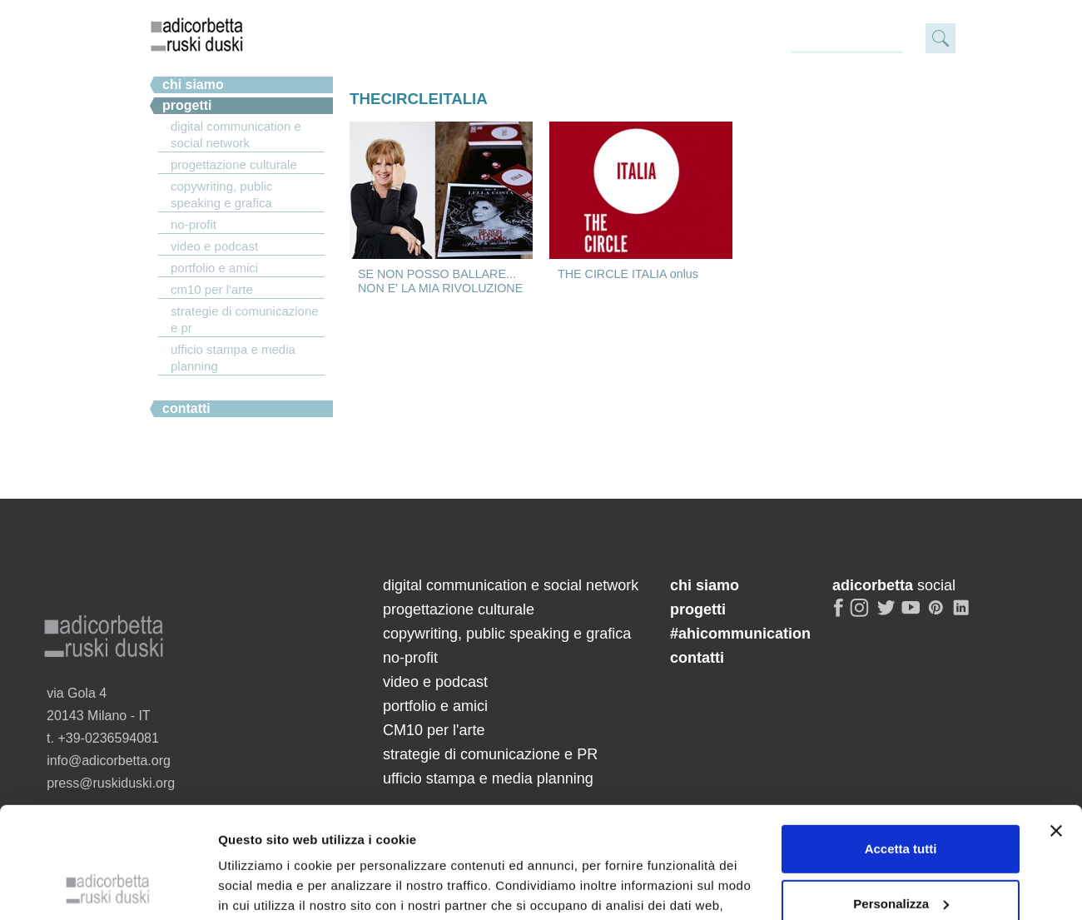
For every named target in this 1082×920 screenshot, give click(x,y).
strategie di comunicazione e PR (245, 319)
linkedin (964, 614)
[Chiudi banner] (1056, 645)
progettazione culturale (234, 164)
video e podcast (214, 246)
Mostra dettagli (263, 805)
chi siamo (193, 84)
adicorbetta (197, 34)
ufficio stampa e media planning (233, 357)
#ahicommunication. (226, 387)
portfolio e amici (214, 268)
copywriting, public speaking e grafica (222, 194)
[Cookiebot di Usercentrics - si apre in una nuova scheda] (108, 805)
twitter (886, 614)
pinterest (938, 614)
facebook (839, 614)
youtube (912, 614)
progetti (698, 609)
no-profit (193, 224)
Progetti (187, 105)
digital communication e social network (236, 134)
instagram (860, 614)
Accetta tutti (901, 663)
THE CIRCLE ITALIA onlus (628, 274)
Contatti (186, 408)
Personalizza (901, 717)
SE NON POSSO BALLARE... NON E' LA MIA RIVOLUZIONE (440, 281)
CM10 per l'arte (212, 289)
